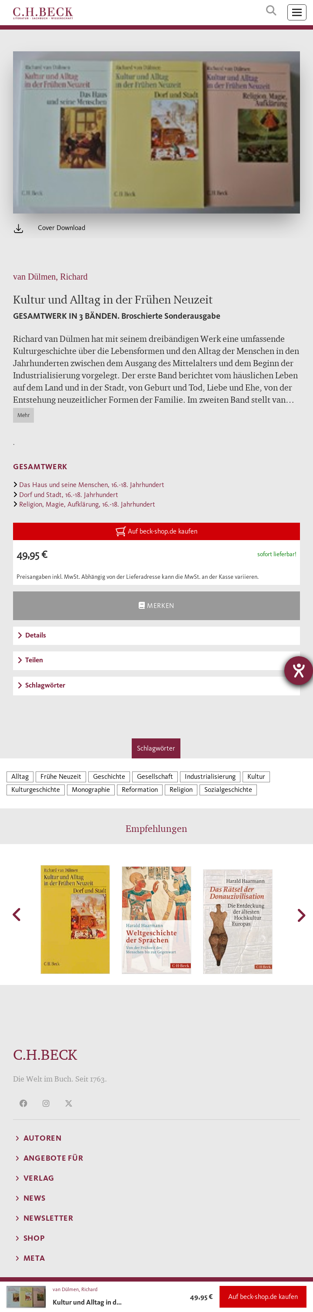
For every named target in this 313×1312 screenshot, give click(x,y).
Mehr (23, 415)
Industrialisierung (210, 776)
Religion (181, 789)
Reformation (140, 789)
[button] (17, 914)
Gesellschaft (155, 776)
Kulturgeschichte (35, 789)
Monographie (91, 789)
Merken (156, 605)
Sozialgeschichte (228, 789)
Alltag (20, 776)
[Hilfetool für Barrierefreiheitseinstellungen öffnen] (298, 670)
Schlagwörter (156, 748)
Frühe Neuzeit (60, 776)
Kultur (256, 776)
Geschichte (109, 776)
